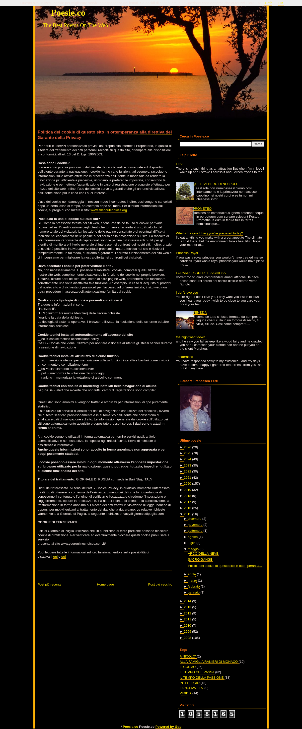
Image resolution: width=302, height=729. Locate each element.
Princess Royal (187, 253)
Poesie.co (68, 13)
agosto (193, 537)
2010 (187, 625)
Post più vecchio (160, 584)
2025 (187, 453)
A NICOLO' (188, 656)
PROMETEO (202, 208)
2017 (187, 502)
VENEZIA (200, 312)
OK (281, 3)
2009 (187, 631)
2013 (187, 607)
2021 (187, 477)
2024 (187, 459)
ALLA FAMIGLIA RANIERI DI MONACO (209, 661)
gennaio (194, 592)
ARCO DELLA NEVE (203, 553)
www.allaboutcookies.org (109, 210)
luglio (192, 543)
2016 (187, 508)
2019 (187, 490)
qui (55, 556)
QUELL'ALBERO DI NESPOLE (215, 184)
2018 (187, 496)
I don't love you (187, 292)
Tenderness (184, 357)
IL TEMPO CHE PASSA (197, 672)
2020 (187, 483)
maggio (193, 549)
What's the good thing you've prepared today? (209, 233)
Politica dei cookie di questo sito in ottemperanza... (225, 566)
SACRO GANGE (200, 559)
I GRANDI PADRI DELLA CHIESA (201, 273)
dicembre (194, 519)
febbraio (194, 586)
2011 (187, 619)
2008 (187, 638)
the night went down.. (191, 337)
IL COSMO (188, 667)
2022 (187, 471)
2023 (187, 465)
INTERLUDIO (190, 683)
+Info (268, 3)
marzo (192, 580)
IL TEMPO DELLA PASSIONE (202, 677)
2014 (187, 601)
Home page (105, 584)
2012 (187, 613)
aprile (192, 574)
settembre (195, 530)
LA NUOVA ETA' (192, 688)
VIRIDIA (186, 693)
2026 (187, 447)
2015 (187, 514)
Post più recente (50, 584)
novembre (195, 525)
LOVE (180, 164)
